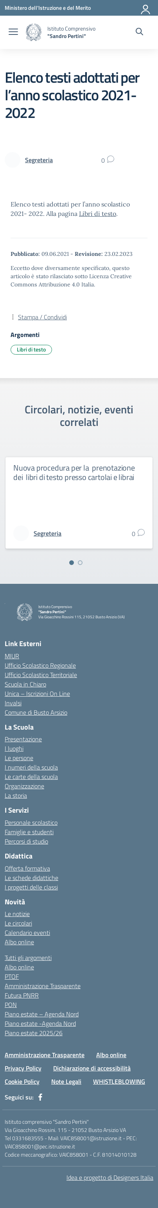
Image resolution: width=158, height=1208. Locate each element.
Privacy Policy (23, 1068)
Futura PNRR (22, 995)
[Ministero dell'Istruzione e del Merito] (48, 8)
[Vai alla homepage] (33, 32)
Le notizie (17, 913)
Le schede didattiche (31, 877)
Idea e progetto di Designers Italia (109, 1177)
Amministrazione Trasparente (43, 986)
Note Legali (66, 1081)
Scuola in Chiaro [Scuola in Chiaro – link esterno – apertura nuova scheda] (25, 684)
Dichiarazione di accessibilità (92, 1068)
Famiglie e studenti (29, 832)
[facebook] (40, 1097)
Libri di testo (97, 213)
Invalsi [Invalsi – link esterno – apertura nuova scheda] (13, 703)
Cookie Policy (22, 1081)
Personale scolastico (31, 822)
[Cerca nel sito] (139, 32)
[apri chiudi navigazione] (13, 32)
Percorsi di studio (26, 841)
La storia (16, 795)
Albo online (19, 942)
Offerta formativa (27, 868)
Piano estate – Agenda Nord (42, 1014)
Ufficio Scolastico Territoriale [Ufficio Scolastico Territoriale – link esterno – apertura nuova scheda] (41, 674)
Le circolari (18, 923)
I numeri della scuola (31, 767)
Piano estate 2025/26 (34, 1033)
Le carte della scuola (31, 776)
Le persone (19, 757)
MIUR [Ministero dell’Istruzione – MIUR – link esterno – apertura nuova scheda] (12, 656)
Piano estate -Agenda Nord (40, 1023)
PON (11, 1004)
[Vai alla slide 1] (71, 562)
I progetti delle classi (31, 887)
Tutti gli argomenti (28, 957)
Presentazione (23, 739)
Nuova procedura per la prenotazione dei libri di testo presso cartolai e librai (74, 472)
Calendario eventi (27, 932)
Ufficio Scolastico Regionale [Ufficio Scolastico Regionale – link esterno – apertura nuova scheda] (40, 665)
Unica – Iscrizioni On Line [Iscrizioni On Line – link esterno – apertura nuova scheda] (37, 693)
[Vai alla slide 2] (80, 562)
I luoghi (14, 748)
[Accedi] (145, 7)
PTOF (12, 976)
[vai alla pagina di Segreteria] (39, 160)
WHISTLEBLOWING (119, 1081)
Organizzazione (24, 786)
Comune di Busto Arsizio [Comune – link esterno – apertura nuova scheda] (36, 712)
